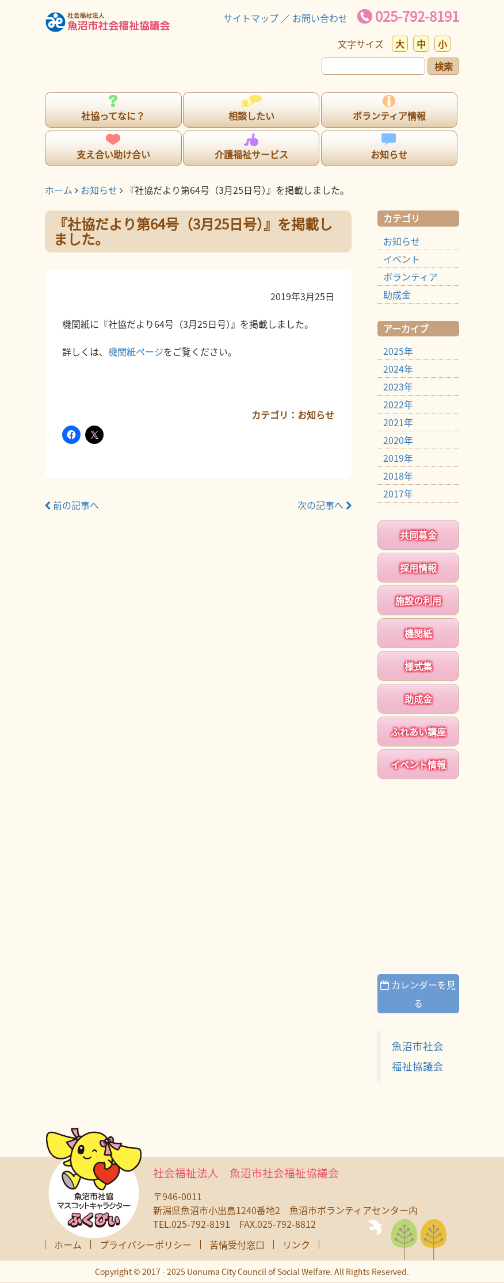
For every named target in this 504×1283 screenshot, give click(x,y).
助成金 (397, 294)
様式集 (418, 666)
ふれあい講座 (418, 731)
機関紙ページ (135, 351)
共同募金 (418, 535)
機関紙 (418, 633)
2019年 (398, 458)
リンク (296, 1244)
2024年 (398, 369)
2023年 (398, 386)
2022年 (398, 404)
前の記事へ (72, 505)
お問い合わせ (320, 18)
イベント (401, 259)
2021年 (398, 422)
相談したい (251, 115)
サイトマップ (250, 18)
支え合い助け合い (113, 154)
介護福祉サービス (251, 154)
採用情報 (418, 568)
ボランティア (410, 277)
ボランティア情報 (389, 115)
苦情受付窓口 (237, 1244)
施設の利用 (418, 600)
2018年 (398, 475)
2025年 (398, 351)
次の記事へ (324, 505)
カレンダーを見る (418, 994)
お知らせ (389, 154)
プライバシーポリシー (146, 1244)
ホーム (58, 190)
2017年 (398, 493)
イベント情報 (418, 764)
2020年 (398, 440)
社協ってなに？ (113, 115)
